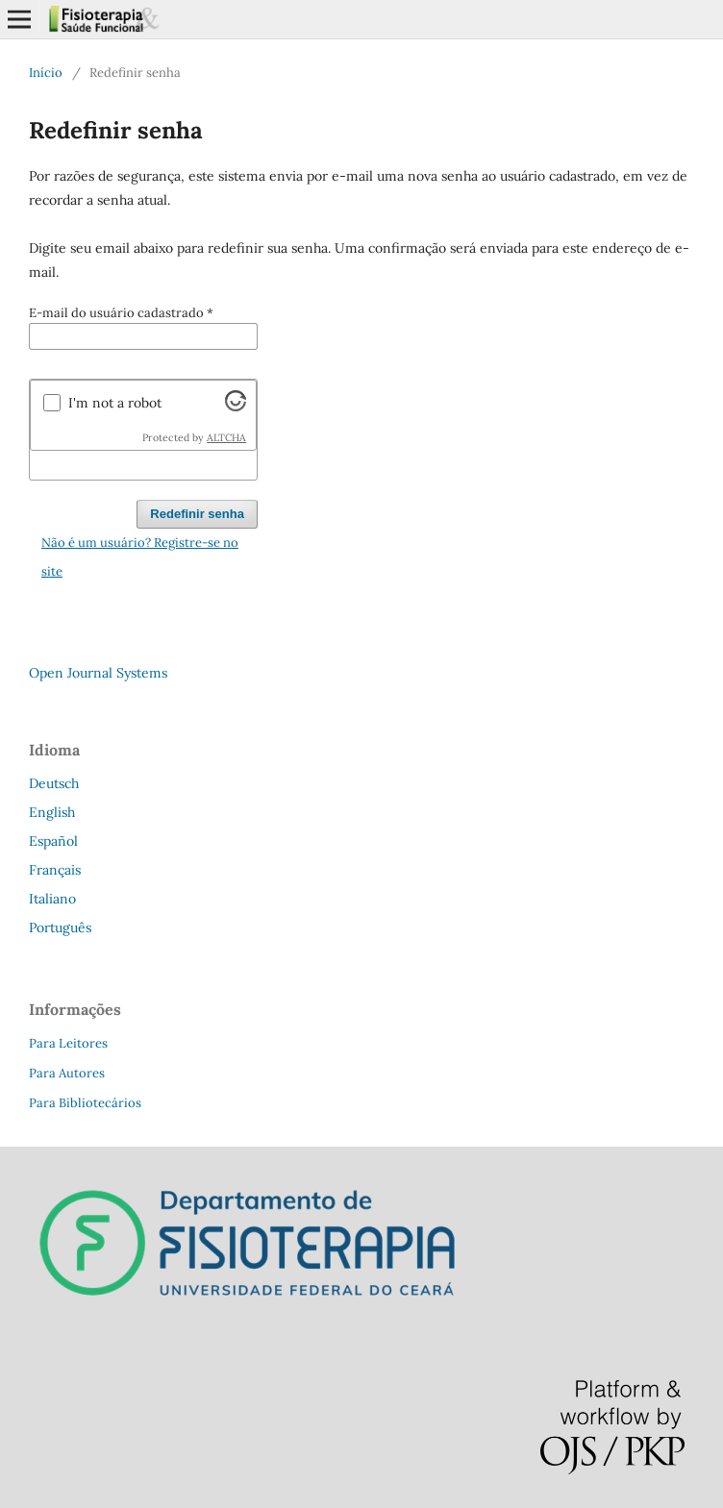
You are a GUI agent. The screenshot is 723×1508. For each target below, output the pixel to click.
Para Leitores (68, 1043)
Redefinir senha (197, 514)
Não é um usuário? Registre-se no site (139, 557)
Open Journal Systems (98, 672)
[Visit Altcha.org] (235, 406)
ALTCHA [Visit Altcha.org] (226, 437)
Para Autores (67, 1073)
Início (45, 72)
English (52, 812)
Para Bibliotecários (85, 1103)
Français (55, 869)
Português (60, 927)
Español (53, 841)
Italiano (52, 898)
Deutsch (54, 783)
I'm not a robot (115, 402)
